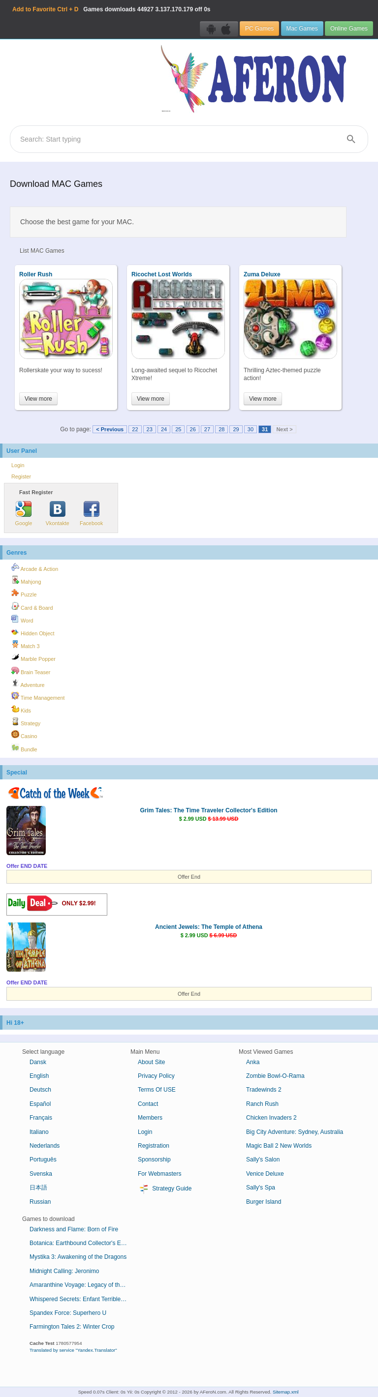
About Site (151, 1062)
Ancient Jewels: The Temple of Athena (208, 926)
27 (207, 429)
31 (265, 429)
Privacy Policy (156, 1075)
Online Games (349, 28)
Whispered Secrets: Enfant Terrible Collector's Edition (82, 1299)
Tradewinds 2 (264, 1089)
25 (178, 429)
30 (250, 429)
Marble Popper (33, 657)
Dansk (38, 1062)
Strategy (25, 721)
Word (22, 619)
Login (17, 465)
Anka (252, 1062)
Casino (24, 734)
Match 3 (25, 644)
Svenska (41, 1173)
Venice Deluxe (265, 1173)
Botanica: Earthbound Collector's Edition (82, 1243)
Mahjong (26, 580)
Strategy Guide (164, 1189)
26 (193, 429)
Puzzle (23, 593)
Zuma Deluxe (262, 274)
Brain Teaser (30, 670)
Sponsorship (154, 1159)
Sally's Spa (260, 1187)
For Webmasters (159, 1173)
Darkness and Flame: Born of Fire (74, 1229)
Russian (40, 1201)
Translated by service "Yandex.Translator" (73, 1350)
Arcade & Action (34, 567)
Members (150, 1117)
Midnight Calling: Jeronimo (64, 1271)
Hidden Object (32, 631)
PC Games (259, 28)
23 (150, 429)
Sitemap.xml (286, 1392)
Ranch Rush (262, 1103)
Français (41, 1117)
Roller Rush (35, 274)
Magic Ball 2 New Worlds (279, 1145)
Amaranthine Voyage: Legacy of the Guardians (82, 1284)
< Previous (110, 429)
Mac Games (302, 28)
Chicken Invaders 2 (271, 1117)
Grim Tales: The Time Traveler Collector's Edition (208, 810)
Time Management (37, 696)
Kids (21, 709)
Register (21, 476)
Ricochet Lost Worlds (161, 274)
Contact (148, 1103)
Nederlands (45, 1145)
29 (236, 429)
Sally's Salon (263, 1159)
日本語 (38, 1187)
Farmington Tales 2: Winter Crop (72, 1326)
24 (164, 429)
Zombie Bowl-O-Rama (275, 1075)
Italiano (39, 1132)
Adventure (28, 683)
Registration (153, 1145)
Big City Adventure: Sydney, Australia (294, 1132)
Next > (284, 429)
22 (135, 429)
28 (221, 429)
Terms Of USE (157, 1089)
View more (38, 398)
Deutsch (40, 1089)
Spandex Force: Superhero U (68, 1312)
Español (40, 1103)
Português (43, 1159)
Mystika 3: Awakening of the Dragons (78, 1256)
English (39, 1075)
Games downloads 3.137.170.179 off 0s (111, 9)
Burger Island (263, 1201)
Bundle (24, 747)
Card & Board (32, 606)
